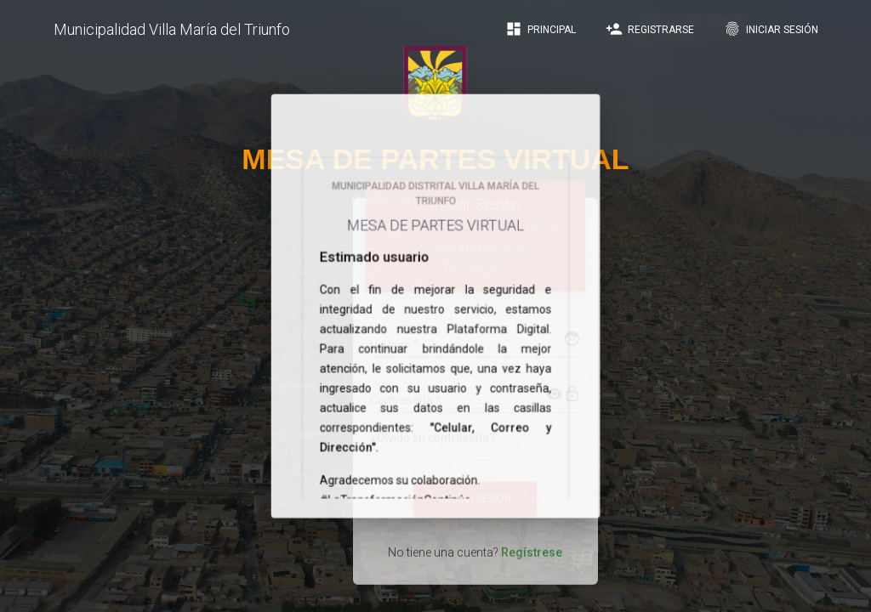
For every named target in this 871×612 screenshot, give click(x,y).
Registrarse (650, 28)
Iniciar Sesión (771, 28)
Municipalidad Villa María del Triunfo (172, 29)
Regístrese (531, 534)
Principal (540, 28)
